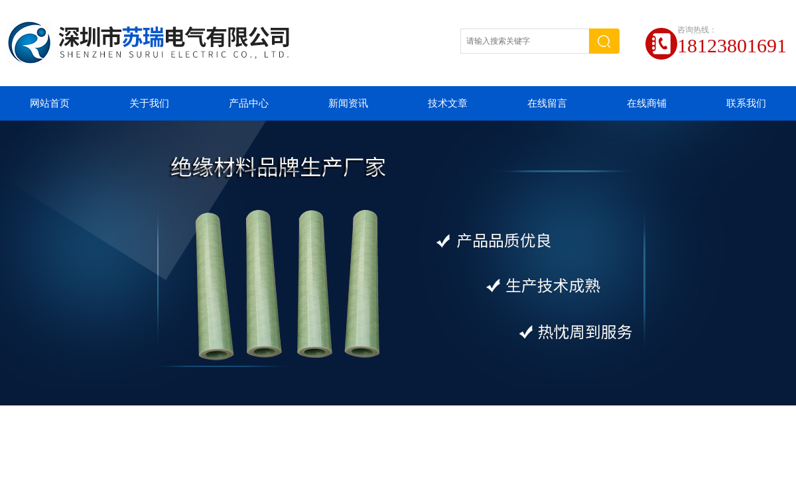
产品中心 (249, 103)
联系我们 (746, 103)
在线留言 (547, 103)
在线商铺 (647, 103)
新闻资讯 (348, 103)
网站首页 (50, 103)
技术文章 (448, 103)
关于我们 (149, 103)
